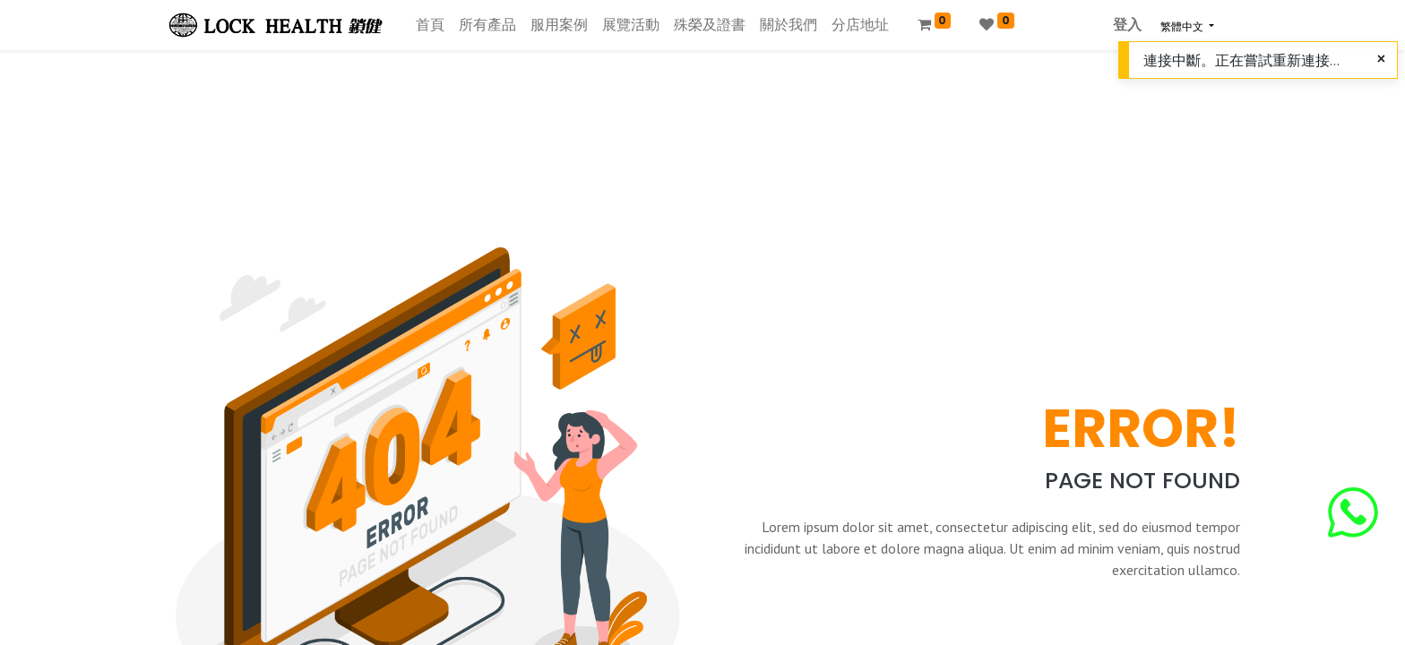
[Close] (1381, 59)
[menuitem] (430, 25)
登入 (1127, 24)
